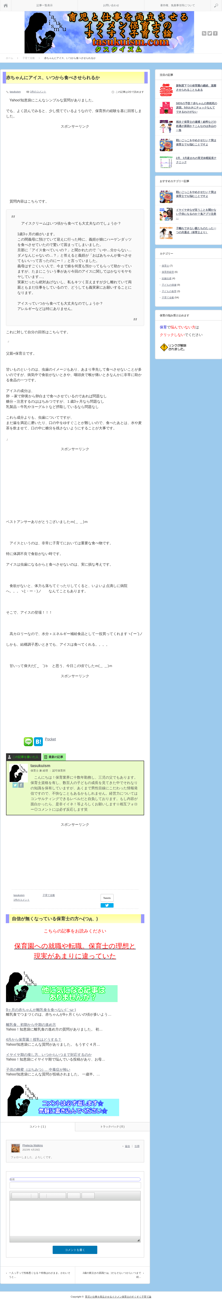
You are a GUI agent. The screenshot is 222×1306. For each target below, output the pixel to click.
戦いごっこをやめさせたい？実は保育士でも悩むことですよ (196, 142)
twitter (209, 33)
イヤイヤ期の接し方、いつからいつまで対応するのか (49, 1055)
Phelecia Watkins (33, 1145)
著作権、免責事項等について (177, 5)
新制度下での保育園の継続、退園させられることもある (196, 87)
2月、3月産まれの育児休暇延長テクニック (196, 160)
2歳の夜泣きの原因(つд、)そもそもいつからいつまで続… (112, 1275)
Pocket (50, 739)
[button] (15, 1196)
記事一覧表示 (45, 5)
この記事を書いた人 (25, 757)
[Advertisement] (75, 165)
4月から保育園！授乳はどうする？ (34, 1039)
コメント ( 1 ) (37, 1126)
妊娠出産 (167, 278)
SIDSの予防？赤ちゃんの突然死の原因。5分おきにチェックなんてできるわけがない (196, 107)
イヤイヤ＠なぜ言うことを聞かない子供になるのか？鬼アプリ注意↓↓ (196, 214)
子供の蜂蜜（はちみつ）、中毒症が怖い (38, 1069)
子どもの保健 (169, 284)
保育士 (165, 265)
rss (204, 33)
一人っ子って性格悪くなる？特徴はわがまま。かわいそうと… (39, 1275)
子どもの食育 (169, 291)
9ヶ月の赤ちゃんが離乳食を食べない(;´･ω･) (41, 1010)
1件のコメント (38, 91)
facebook (215, 33)
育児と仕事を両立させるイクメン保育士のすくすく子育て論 (118, 1296)
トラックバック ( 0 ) (112, 1126)
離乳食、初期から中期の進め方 (31, 1025)
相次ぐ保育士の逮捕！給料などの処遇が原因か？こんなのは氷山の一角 (196, 126)
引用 (137, 1146)
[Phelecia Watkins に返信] (128, 1146)
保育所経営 (168, 272)
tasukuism (15, 91)
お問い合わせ (111, 5)
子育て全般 (49, 895)
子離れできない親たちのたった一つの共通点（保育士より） (196, 230)
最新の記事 (56, 757)
